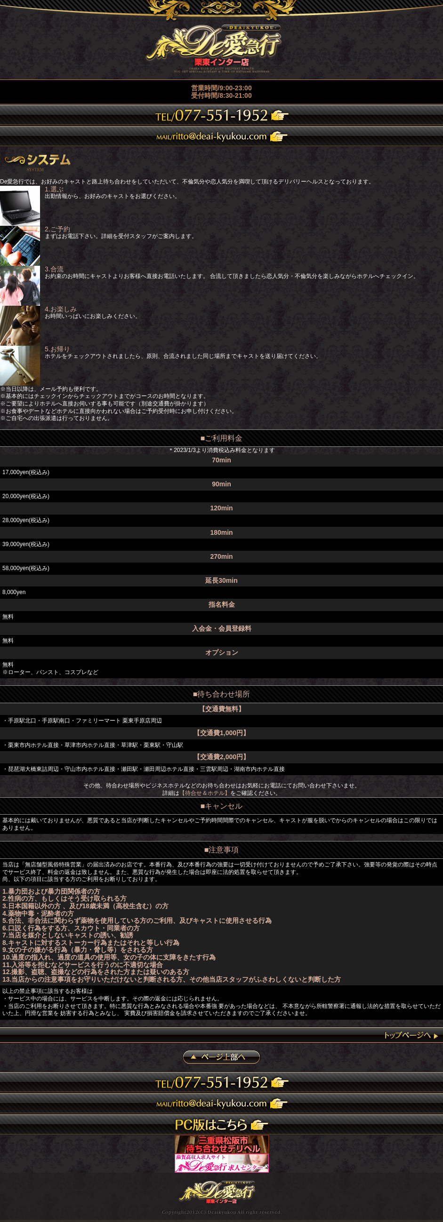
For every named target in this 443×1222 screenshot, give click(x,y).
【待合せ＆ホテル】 (204, 793)
